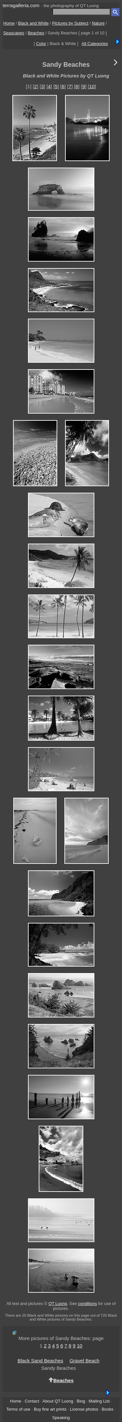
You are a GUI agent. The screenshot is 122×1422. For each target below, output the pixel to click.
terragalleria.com (21, 5)
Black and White (33, 23)
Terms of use (18, 1409)
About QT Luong (58, 1401)
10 (92, 86)
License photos (84, 1409)
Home (9, 23)
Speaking (61, 1417)
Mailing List (99, 1401)
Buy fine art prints (50, 1409)
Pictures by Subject (70, 23)
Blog (81, 1401)
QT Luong (57, 1303)
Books (108, 1409)
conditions (87, 1303)
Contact (32, 1401)
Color (41, 43)
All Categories (95, 43)
